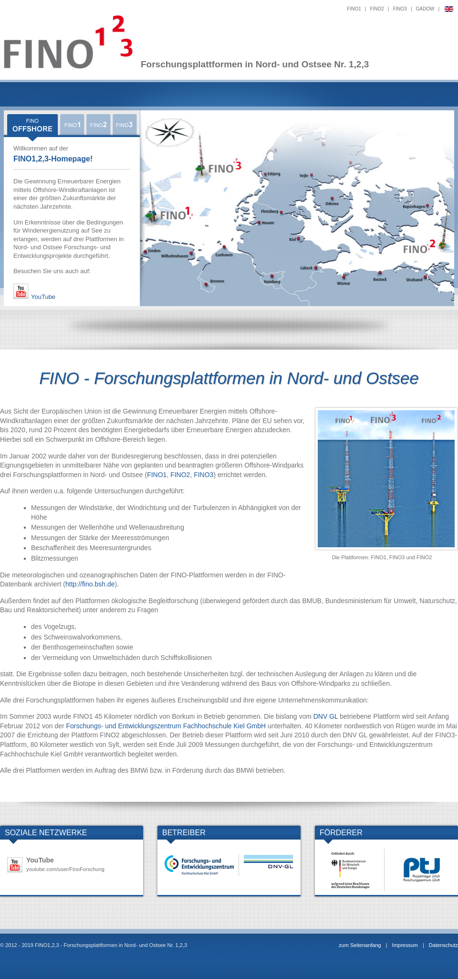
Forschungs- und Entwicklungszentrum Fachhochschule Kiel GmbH (166, 726)
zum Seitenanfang (360, 945)
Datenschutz (443, 945)
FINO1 (354, 8)
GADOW (425, 8)
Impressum (405, 945)
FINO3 (399, 8)
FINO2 (377, 8)
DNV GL (325, 716)
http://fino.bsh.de (90, 584)
